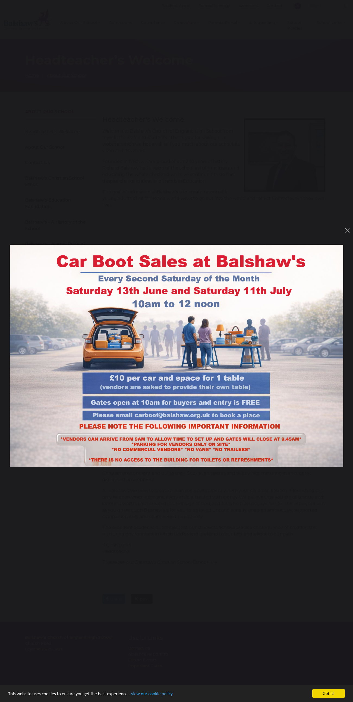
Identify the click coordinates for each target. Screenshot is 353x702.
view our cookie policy (152, 694)
